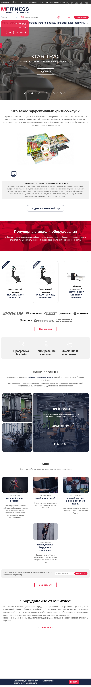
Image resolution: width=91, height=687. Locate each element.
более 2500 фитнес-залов (41, 377)
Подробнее (45, 71)
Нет (21, 32)
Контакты (80, 23)
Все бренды (45, 329)
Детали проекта (60, 426)
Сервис (33, 23)
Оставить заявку (81, 17)
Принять (74, 682)
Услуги (42, 23)
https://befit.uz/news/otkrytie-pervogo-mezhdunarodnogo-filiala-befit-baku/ (62, 415)
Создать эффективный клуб (45, 208)
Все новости (45, 585)
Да (10, 32)
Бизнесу (23, 2)
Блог (70, 23)
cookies (31, 681)
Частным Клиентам (36, 2)
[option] (15, 282)
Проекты (62, 23)
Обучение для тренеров (55, 2)
